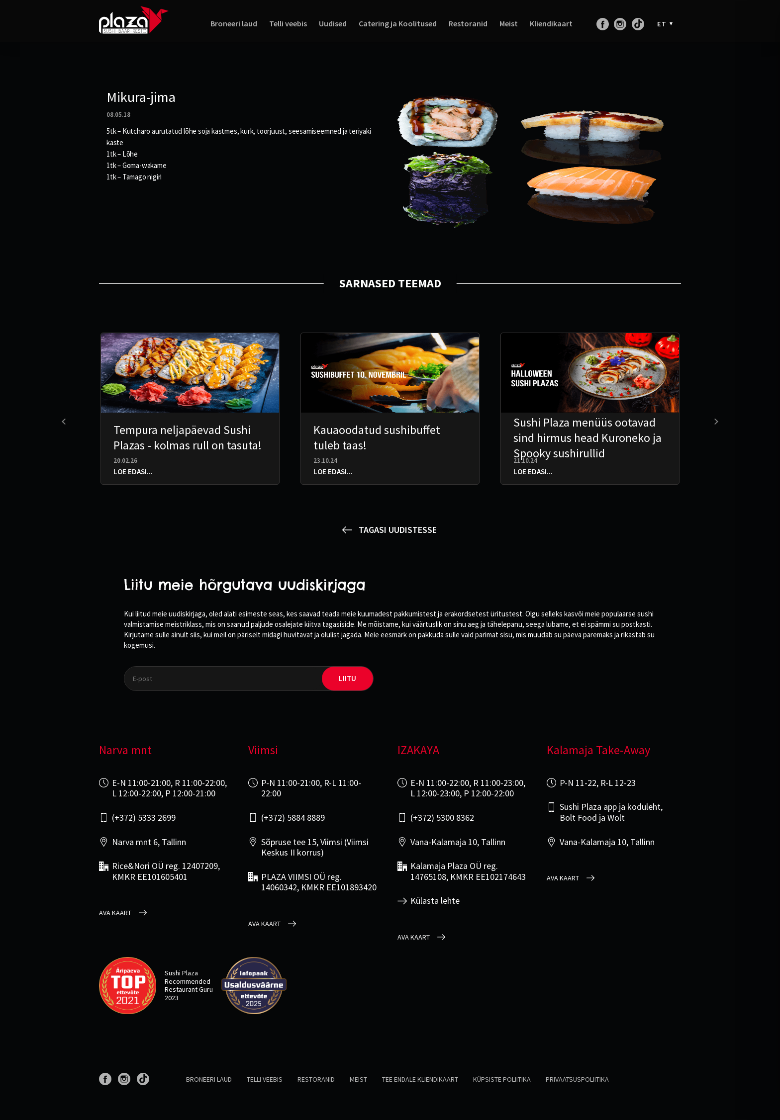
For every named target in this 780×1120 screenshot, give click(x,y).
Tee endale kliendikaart (420, 1079)
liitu (347, 678)
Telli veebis (288, 28)
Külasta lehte (435, 900)
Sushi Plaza (181, 972)
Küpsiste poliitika (502, 1079)
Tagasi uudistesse (398, 529)
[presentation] (65, 422)
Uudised (333, 28)
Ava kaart (115, 913)
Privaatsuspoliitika (577, 1079)
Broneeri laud (233, 28)
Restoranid (468, 28)
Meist (508, 28)
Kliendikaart (551, 28)
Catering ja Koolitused (398, 28)
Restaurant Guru (189, 989)
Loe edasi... (133, 471)
